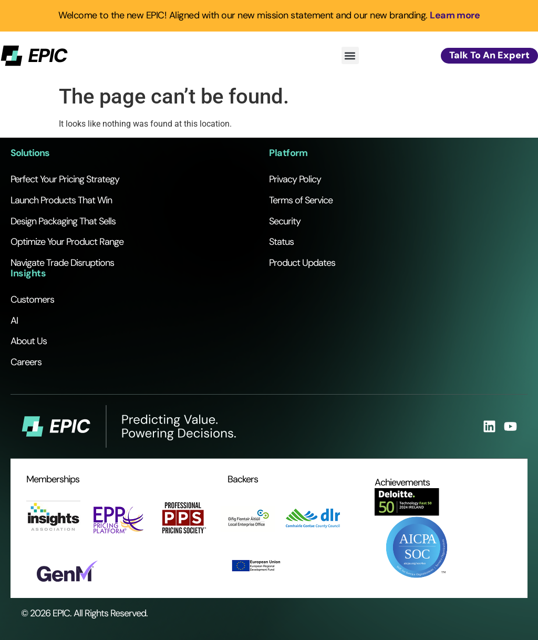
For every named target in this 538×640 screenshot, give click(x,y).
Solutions (30, 153)
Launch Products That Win (61, 200)
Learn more (455, 15)
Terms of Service (301, 200)
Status (281, 241)
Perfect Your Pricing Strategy (65, 179)
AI (14, 320)
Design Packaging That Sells (63, 221)
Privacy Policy (295, 179)
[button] (350, 55)
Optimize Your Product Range (67, 241)
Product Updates (302, 262)
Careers (26, 362)
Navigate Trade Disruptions (62, 262)
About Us (29, 341)
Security (285, 221)
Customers (32, 299)
